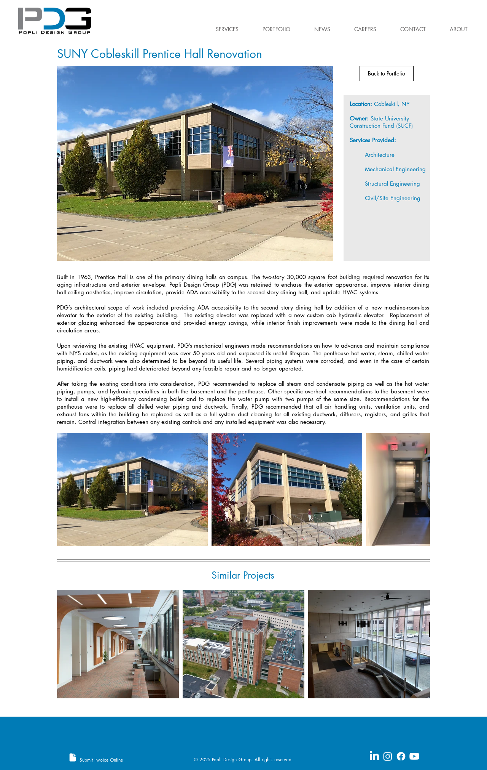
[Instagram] (387, 756)
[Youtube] (414, 756)
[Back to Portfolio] (387, 73)
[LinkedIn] (374, 756)
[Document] (73, 757)
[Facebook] (401, 756)
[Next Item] (419, 489)
